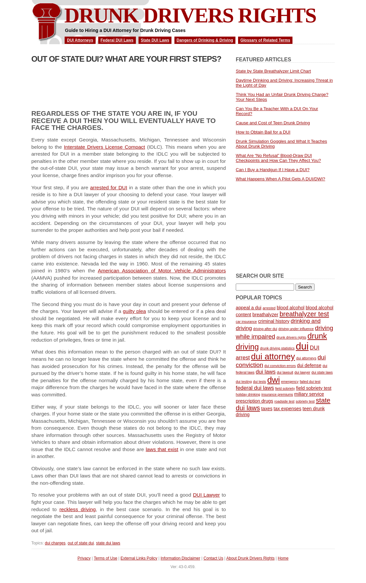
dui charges (55, 543)
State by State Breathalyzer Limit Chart (273, 71)
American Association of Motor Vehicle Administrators (162, 270)
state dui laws (108, 543)
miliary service (309, 394)
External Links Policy (139, 558)
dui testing (244, 382)
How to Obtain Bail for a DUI (263, 132)
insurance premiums (277, 394)
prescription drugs (254, 401)
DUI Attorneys (80, 40)
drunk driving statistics (277, 348)
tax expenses (287, 408)
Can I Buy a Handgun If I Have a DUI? (273, 169)
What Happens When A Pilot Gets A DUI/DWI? (280, 178)
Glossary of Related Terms (265, 40)
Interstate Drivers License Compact (104, 147)
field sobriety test (313, 388)
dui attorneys (306, 358)
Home (283, 558)
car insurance (246, 321)
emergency (290, 382)
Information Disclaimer (180, 558)
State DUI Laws (155, 40)
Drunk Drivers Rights (190, 15)
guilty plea (134, 311)
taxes (266, 408)
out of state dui (81, 543)
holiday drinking (248, 394)
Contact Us (213, 558)
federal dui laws (255, 388)
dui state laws (322, 372)
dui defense (309, 365)
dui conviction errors (280, 366)
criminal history (274, 321)
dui (302, 346)
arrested (268, 308)
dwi (273, 379)
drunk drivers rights (291, 337)
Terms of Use (105, 558)
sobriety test (305, 401)
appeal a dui (248, 307)
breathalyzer (265, 314)
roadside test (284, 401)
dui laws (266, 372)
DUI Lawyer (206, 495)
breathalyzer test (304, 314)
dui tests (259, 382)
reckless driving (77, 509)
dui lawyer (302, 372)
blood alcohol (290, 307)
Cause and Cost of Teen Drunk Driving (273, 122)
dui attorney (273, 356)
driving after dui (265, 329)
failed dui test (310, 382)
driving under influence (296, 329)
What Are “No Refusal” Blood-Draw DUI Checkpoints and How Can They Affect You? (278, 158)
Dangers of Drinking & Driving (205, 40)
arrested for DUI (108, 187)
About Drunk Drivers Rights (250, 558)
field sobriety (285, 388)
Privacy (84, 558)
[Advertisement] (108, 83)
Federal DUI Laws (117, 40)
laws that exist (162, 449)
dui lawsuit (285, 372)
